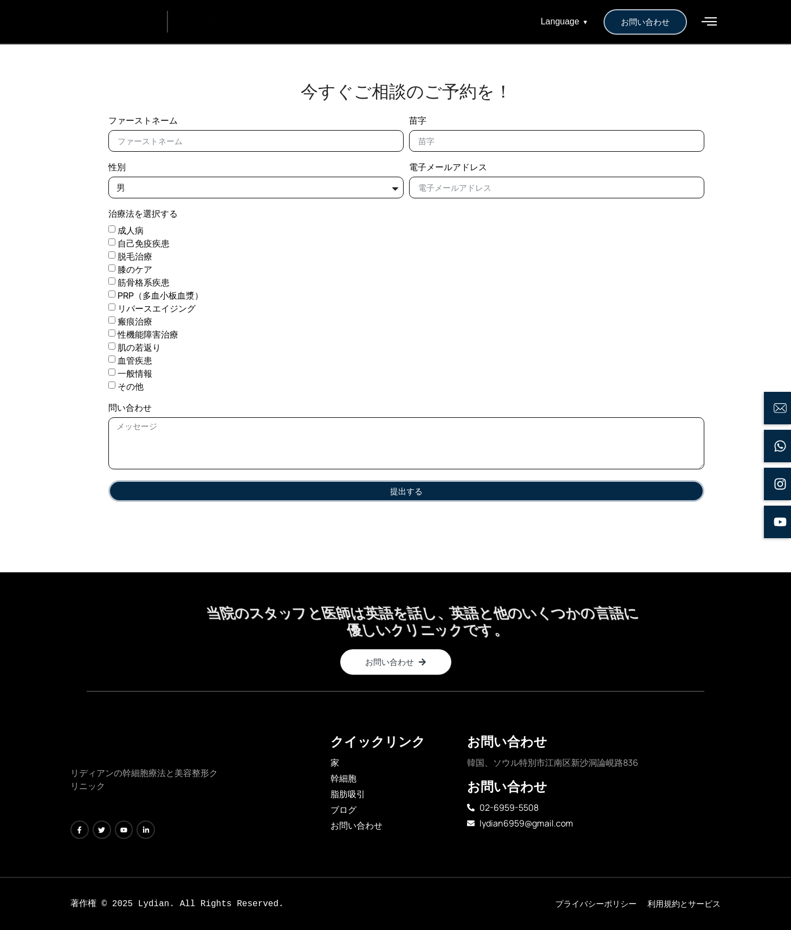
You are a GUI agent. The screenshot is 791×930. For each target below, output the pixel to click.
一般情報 (135, 373)
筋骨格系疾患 (144, 282)
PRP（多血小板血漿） (160, 295)
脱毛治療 (135, 256)
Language (564, 21)
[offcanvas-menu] (709, 21)
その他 (131, 386)
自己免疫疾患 (144, 243)
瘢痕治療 (135, 321)
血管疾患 (135, 360)
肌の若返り (139, 347)
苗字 (417, 121)
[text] (146, 780)
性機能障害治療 (148, 334)
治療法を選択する (143, 214)
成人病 (131, 230)
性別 (117, 168)
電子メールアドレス (448, 168)
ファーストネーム (143, 121)
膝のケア (135, 269)
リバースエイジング (157, 308)
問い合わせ (130, 408)
